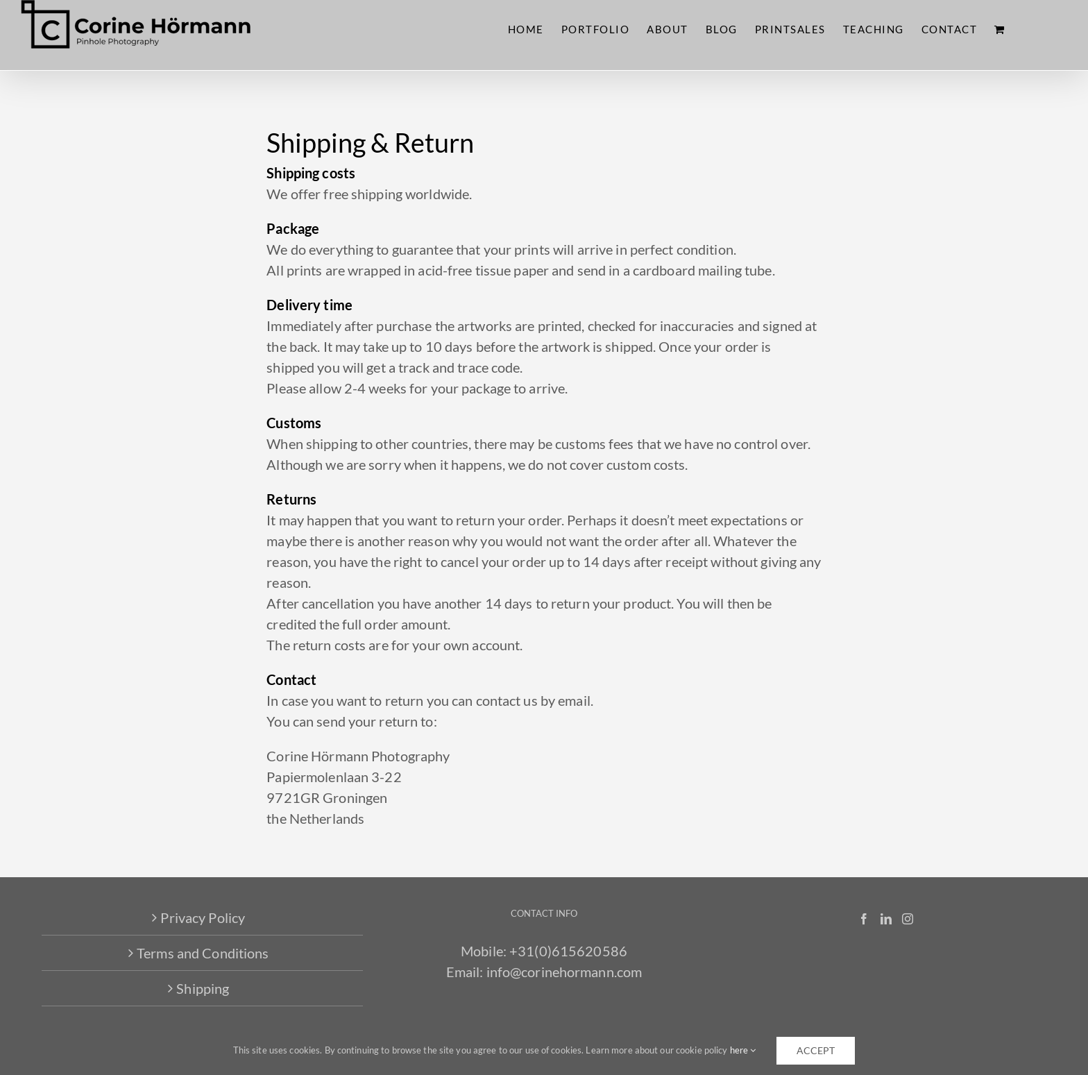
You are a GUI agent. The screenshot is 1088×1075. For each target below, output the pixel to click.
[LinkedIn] (886, 918)
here (743, 1050)
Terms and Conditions (203, 953)
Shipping (202, 988)
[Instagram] (907, 918)
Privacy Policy (202, 917)
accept (816, 1050)
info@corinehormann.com (564, 971)
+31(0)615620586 (568, 950)
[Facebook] (863, 918)
